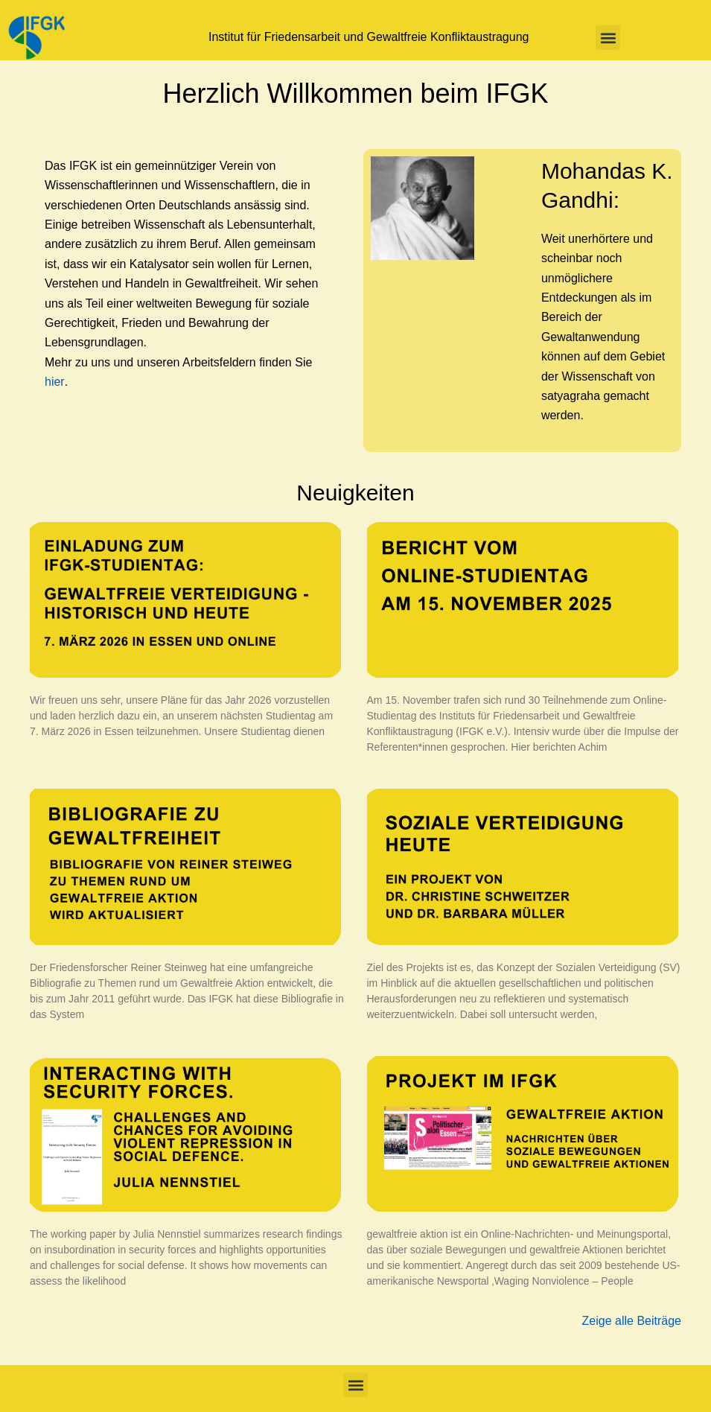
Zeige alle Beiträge (631, 1320)
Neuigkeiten (355, 492)
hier (55, 381)
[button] (608, 37)
